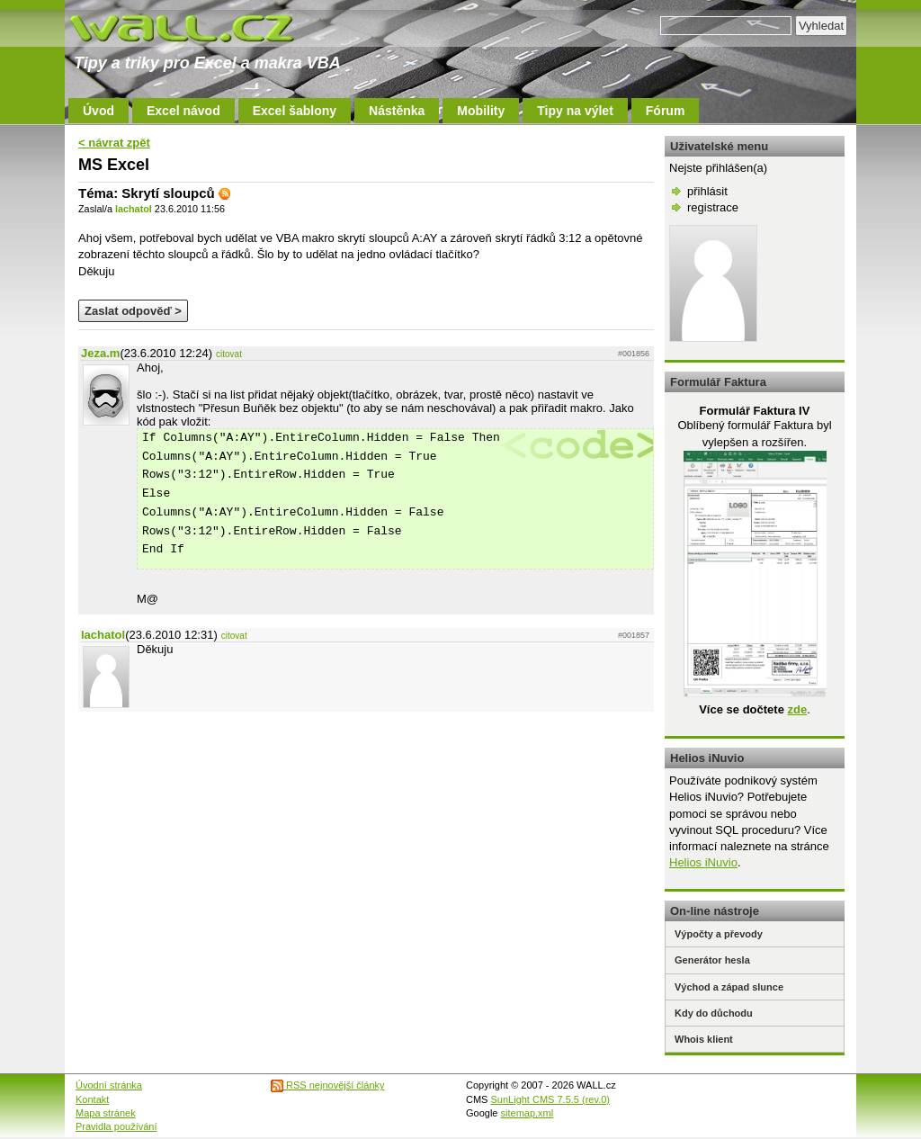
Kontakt (92, 1099)
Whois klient (704, 1039)
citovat (229, 354)
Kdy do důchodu (714, 1013)
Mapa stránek (106, 1113)
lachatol (133, 208)
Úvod (98, 110)
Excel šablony (294, 110)
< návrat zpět (114, 142)
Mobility (481, 110)
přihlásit (707, 191)
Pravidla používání (116, 1126)
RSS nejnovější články (328, 1085)
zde (797, 709)
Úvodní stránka (109, 1085)
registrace (712, 207)
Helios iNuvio (703, 862)
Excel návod (183, 110)
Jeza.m (100, 353)
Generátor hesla (712, 960)
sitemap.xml (527, 1113)
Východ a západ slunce (729, 987)
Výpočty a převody (719, 933)
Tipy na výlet (575, 110)
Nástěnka (397, 110)
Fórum (665, 110)
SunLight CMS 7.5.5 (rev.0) (550, 1099)
